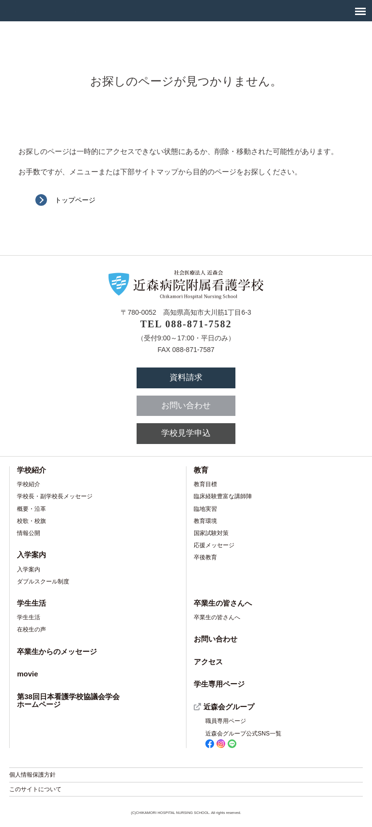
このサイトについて (35, 789)
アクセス (208, 662)
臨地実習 (205, 508)
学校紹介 (31, 470)
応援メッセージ (214, 545)
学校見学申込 (186, 433)
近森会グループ (228, 707)
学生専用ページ (219, 684)
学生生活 (31, 603)
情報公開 (28, 533)
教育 (201, 470)
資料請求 (186, 377)
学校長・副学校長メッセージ (55, 496)
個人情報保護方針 (32, 774)
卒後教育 (205, 557)
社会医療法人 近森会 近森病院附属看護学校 (40, 10)
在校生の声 (31, 629)
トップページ (75, 200)
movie (27, 674)
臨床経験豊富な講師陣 (223, 496)
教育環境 (205, 521)
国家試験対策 (211, 533)
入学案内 (31, 555)
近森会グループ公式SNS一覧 (243, 739)
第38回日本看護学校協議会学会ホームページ (68, 700)
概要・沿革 (31, 508)
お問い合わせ (186, 405)
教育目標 (205, 484)
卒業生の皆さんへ (223, 603)
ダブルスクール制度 (43, 581)
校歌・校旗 (31, 521)
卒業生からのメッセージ (57, 651)
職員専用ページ (225, 721)
